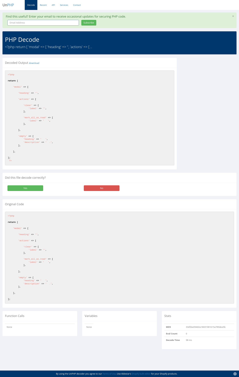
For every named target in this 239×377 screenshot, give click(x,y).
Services (64, 4)
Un (8, 5)
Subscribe (88, 22)
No (101, 188)
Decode (31, 4)
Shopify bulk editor (141, 373)
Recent (43, 4)
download (34, 63)
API (53, 4)
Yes (25, 188)
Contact (77, 4)
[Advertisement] (210, 81)
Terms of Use (109, 373)
